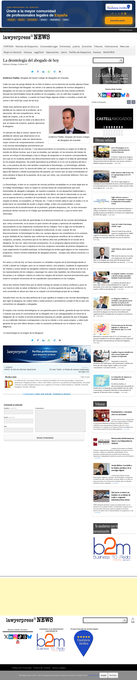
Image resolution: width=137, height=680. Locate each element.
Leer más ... (118, 163)
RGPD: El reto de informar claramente (20, 369)
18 (107, 131)
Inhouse (28, 52)
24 (122, 131)
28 (112, 133)
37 (114, 135)
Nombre (10, 408)
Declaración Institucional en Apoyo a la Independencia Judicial (122, 440)
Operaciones (52, 52)
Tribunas (98, 46)
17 (104, 131)
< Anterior (8, 367)
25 (104, 133)
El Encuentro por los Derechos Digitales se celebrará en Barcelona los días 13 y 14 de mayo (121, 328)
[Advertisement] (68, 597)
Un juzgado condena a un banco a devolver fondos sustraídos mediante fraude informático (122, 276)
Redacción (10, 377)
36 (112, 135)
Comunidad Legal (49, 46)
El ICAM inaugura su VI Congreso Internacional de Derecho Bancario (120, 150)
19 (109, 131)
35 (109, 135)
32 (122, 133)
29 (114, 133)
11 (109, 129)
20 (112, 131)
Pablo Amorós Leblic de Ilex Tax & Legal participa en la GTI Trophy (122, 175)
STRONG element (125, 30)
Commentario (39, 408)
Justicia (76, 46)
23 (119, 131)
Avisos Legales (59, 668)
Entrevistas (65, 46)
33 (104, 135)
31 (119, 133)
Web (5, 426)
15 (119, 129)
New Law (124, 46)
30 (117, 133)
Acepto (104, 675)
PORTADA (9, 46)
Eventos (97, 52)
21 (114, 131)
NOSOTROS (109, 52)
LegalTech (39, 52)
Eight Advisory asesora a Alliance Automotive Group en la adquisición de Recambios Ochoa (121, 200)
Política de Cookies (41, 668)
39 (119, 135)
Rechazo (113, 675)
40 (122, 135)
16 (122, 129)
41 (104, 137)
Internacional (111, 46)
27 (109, 133)
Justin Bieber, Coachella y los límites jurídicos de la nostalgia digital (121, 467)
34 (107, 135)
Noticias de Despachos (27, 46)
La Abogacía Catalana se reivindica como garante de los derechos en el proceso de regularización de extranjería (121, 302)
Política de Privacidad (21, 668)
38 (117, 135)
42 (107, 137)
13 (114, 129)
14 (117, 129)
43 (109, 137)
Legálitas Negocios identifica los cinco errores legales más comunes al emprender (122, 354)
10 (107, 129)
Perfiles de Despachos (80, 52)
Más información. (93, 675)
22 (117, 131)
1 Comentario (29, 394)
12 (112, 129)
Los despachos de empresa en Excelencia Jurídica (121, 378)
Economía (87, 46)
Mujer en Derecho (13, 52)
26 (107, 133)
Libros (64, 52)
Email (9, 417)
